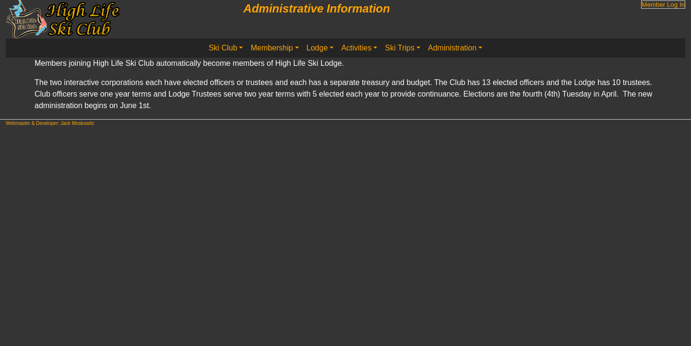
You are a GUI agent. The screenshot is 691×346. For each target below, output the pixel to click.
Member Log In (663, 4)
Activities (356, 48)
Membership (271, 48)
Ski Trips (399, 48)
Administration (452, 48)
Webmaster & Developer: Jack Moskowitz (50, 123)
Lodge (317, 48)
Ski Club (223, 48)
